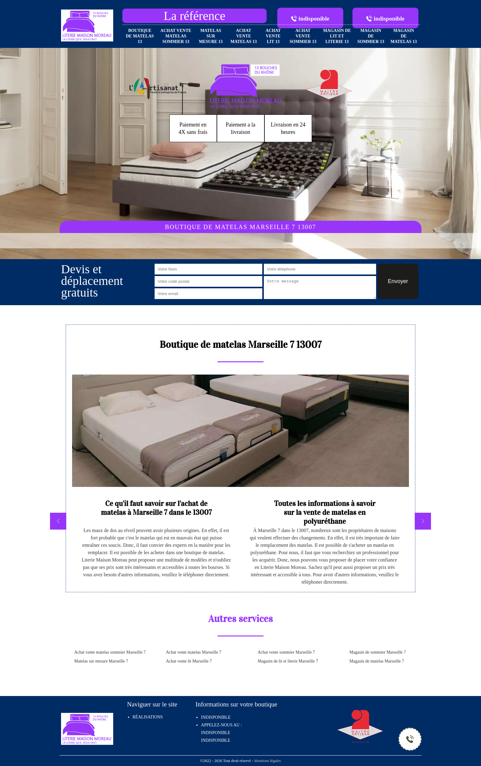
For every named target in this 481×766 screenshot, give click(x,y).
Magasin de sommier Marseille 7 (377, 652)
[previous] (58, 521)
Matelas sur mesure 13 (210, 36)
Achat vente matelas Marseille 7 (193, 652)
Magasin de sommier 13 (370, 36)
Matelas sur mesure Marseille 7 (101, 661)
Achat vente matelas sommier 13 (175, 36)
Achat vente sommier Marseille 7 (286, 652)
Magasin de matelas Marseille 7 (376, 661)
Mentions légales (267, 761)
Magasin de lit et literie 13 (337, 36)
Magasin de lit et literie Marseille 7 (288, 661)
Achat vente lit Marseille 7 (189, 661)
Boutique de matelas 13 (140, 36)
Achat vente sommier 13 (303, 36)
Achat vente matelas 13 (243, 36)
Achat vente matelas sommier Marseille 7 (110, 652)
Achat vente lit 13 (273, 36)
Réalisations (148, 717)
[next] (423, 521)
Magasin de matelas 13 (404, 36)
